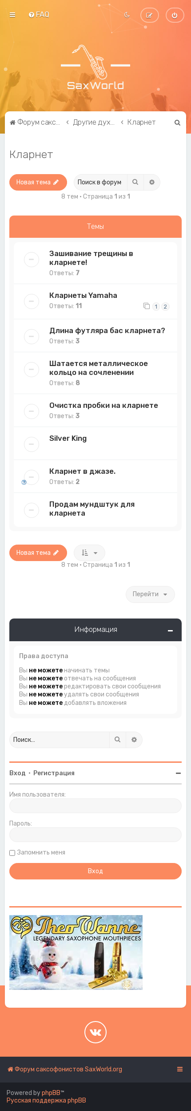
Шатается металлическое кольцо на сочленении (98, 368)
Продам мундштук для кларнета (92, 508)
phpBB (51, 1093)
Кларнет (31, 154)
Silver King (68, 438)
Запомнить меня (41, 852)
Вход (17, 773)
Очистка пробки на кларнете (103, 405)
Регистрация (54, 773)
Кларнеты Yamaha (83, 295)
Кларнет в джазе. (82, 471)
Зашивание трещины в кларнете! (91, 258)
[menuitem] (39, 14)
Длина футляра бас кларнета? (107, 330)
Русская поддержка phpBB (46, 1100)
